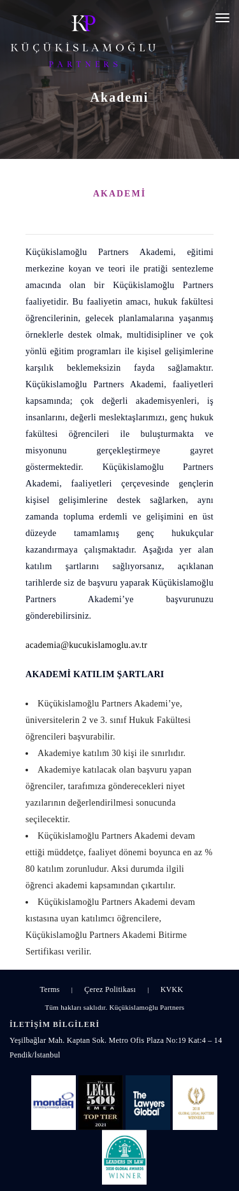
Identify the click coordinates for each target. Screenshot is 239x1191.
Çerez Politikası (110, 989)
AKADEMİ (119, 193)
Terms (50, 989)
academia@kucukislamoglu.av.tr (86, 645)
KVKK (172, 989)
